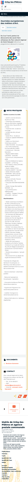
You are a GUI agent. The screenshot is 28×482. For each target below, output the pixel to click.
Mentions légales (7, 467)
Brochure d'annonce (12, 363)
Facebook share (19, 396)
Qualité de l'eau (7, 460)
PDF (25, 396)
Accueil (4, 465)
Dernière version (12, 27)
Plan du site (5, 477)
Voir (3, 27)
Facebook (2, 6)
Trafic (4, 456)
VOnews (4, 453)
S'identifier (5, 478)
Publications (6, 451)
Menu (5, 14)
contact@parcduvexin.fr (13, 385)
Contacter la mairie (14, 410)
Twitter (5, 6)
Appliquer (2, 9)
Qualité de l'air (6, 458)
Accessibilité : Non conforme (11, 471)
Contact (4, 475)
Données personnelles (9, 469)
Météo (4, 462)
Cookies (4, 473)
